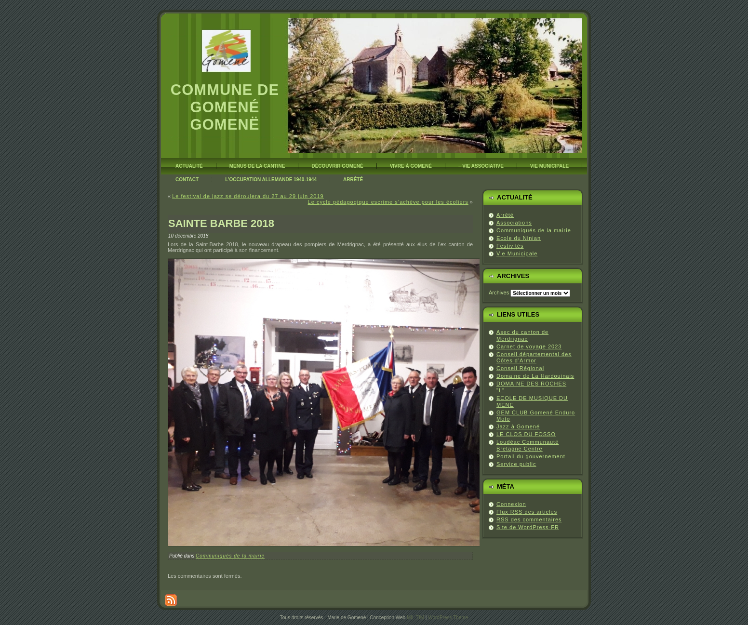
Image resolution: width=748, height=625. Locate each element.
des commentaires (529, 519)
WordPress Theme (448, 617)
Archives (499, 292)
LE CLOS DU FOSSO (526, 434)
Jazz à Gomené (518, 426)
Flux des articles (526, 512)
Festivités (509, 246)
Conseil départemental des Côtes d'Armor (534, 357)
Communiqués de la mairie (230, 556)
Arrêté (505, 215)
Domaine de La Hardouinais (535, 376)
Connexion (511, 504)
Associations (514, 223)
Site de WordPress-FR (527, 527)
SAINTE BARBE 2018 (221, 223)
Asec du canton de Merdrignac (522, 335)
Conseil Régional (520, 368)
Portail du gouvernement (531, 456)
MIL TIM (415, 617)
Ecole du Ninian (518, 238)
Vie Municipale (516, 253)
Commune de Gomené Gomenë (225, 107)
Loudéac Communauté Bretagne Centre (527, 445)
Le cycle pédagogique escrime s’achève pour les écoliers (388, 202)
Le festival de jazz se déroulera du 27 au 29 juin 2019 (248, 196)
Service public (516, 464)
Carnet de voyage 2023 (528, 346)
